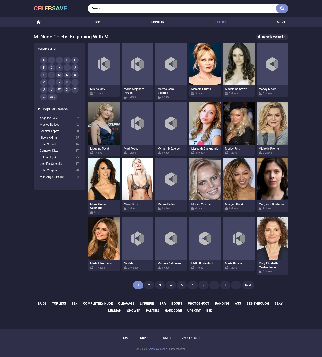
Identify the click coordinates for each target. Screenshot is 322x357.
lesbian (115, 311)
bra (163, 304)
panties (152, 311)
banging (222, 304)
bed (209, 311)
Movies (282, 22)
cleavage (126, 304)
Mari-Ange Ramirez (59, 177)
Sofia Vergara (59, 170)
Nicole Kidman (59, 138)
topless (59, 304)
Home (39, 22)
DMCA (167, 338)
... (236, 285)
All (52, 96)
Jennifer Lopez (59, 131)
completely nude (98, 304)
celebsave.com (156, 349)
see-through (258, 304)
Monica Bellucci (59, 124)
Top (97, 22)
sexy (279, 304)
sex (74, 304)
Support (146, 338)
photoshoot (198, 304)
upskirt (194, 311)
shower (133, 311)
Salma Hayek (59, 157)
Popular (157, 22)
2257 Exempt (191, 338)
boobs (176, 304)
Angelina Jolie (59, 118)
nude (42, 304)
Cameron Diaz (59, 150)
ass (238, 304)
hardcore (173, 311)
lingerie (147, 304)
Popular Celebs (55, 109)
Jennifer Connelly (59, 164)
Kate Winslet (59, 144)
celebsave (50, 8)
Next (248, 285)
